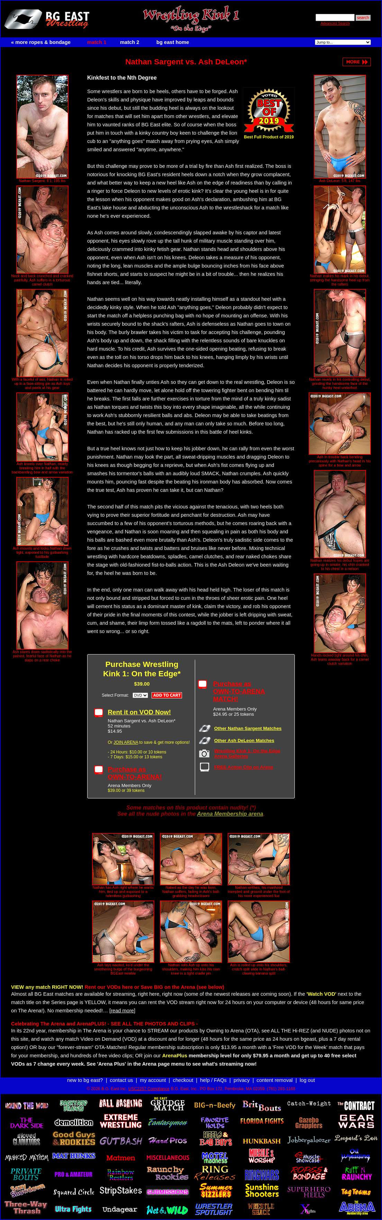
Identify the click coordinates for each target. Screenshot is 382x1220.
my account (153, 1080)
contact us (121, 1080)
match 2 (129, 42)
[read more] (122, 1010)
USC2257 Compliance (149, 1088)
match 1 (96, 42)
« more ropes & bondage (41, 42)
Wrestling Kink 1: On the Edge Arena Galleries (247, 753)
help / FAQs (213, 1080)
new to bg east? (85, 1080)
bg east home (172, 42)
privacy (241, 1080)
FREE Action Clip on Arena (243, 767)
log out (307, 1080)
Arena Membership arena (230, 814)
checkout (183, 1080)
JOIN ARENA (125, 742)
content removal (275, 1080)
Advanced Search (334, 23)
